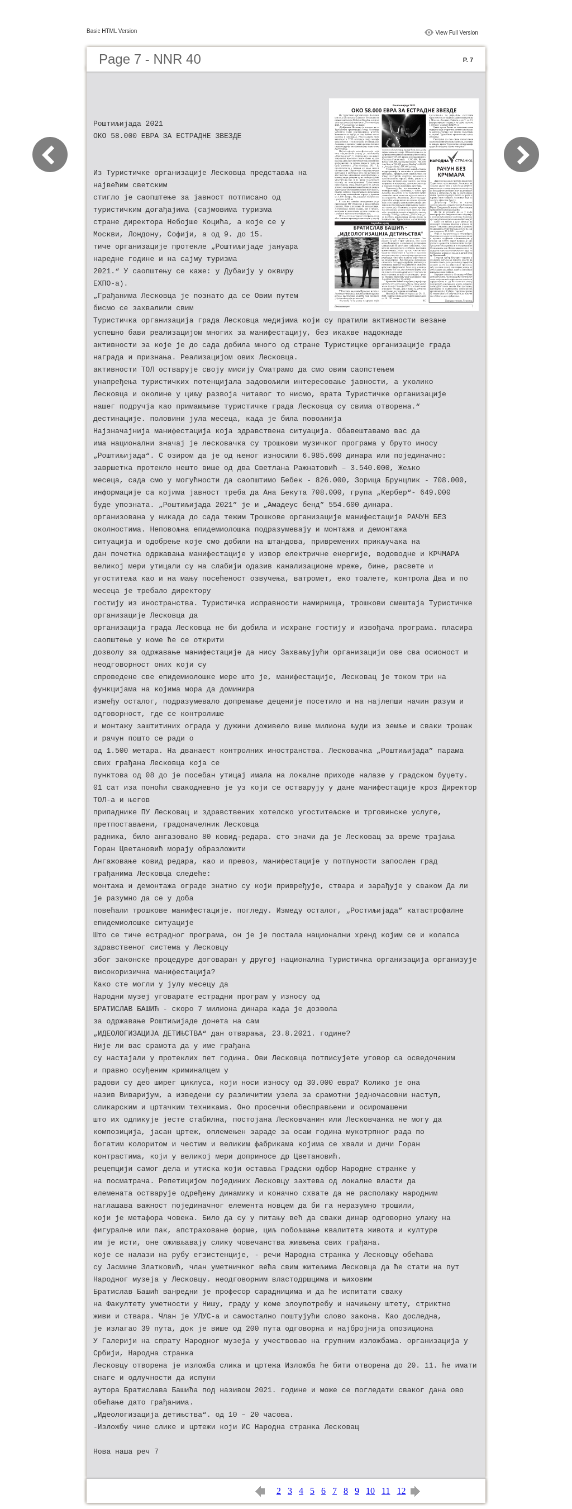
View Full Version (456, 33)
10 (370, 1491)
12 (401, 1491)
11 (386, 1491)
